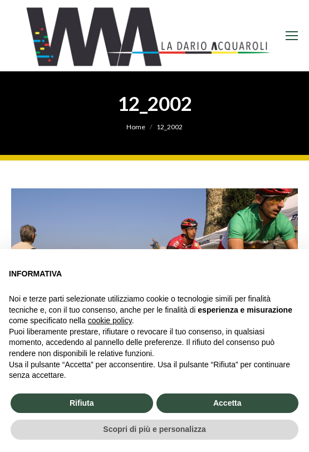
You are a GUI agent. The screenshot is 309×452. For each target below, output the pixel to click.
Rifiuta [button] (82, 402)
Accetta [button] (227, 402)
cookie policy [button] (110, 320)
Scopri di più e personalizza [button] (154, 429)
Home (135, 127)
